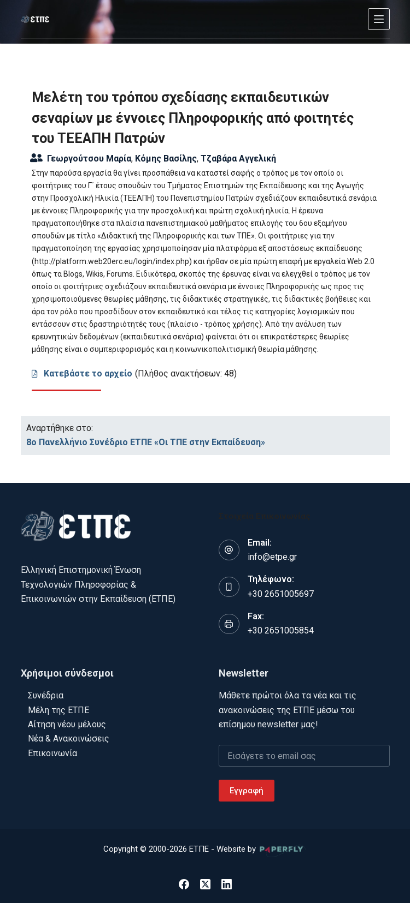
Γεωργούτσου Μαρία (89, 158)
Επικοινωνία (52, 753)
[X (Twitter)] (205, 884)
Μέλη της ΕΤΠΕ (58, 710)
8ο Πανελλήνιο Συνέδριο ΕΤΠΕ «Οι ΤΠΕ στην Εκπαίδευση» (145, 442)
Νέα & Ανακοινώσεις (68, 738)
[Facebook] (184, 884)
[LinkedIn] (226, 884)
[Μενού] (379, 19)
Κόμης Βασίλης (166, 158)
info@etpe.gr (272, 557)
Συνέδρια (45, 695)
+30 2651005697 (281, 594)
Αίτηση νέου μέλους (67, 724)
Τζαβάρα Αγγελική (238, 158)
